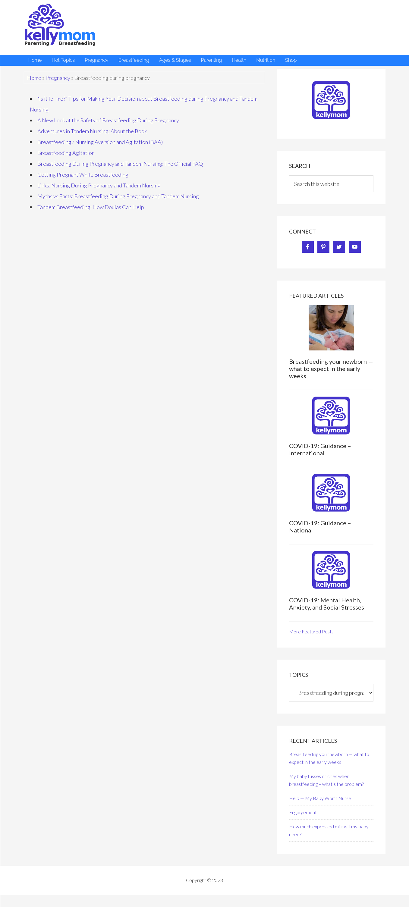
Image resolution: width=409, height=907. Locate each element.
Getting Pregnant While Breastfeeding (82, 174)
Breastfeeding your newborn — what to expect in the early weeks (331, 368)
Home (34, 77)
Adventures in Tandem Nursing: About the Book (92, 131)
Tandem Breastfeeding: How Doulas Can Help (90, 207)
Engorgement (303, 812)
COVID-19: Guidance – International (320, 449)
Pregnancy (58, 77)
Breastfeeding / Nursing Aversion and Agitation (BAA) (100, 142)
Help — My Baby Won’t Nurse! (321, 798)
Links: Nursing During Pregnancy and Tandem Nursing (99, 185)
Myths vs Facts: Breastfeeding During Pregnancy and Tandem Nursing (118, 196)
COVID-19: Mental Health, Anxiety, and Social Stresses (326, 603)
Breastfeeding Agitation (66, 152)
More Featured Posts (311, 631)
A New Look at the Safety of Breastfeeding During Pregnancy (108, 120)
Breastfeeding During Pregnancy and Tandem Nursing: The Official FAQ (120, 163)
